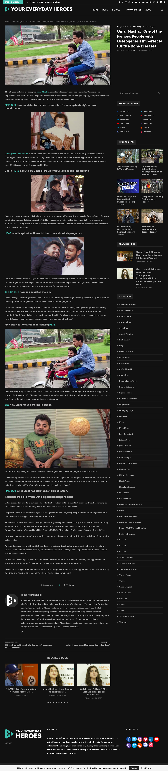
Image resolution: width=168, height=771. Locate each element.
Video (122, 604)
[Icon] (128, 156)
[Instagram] (126, 2)
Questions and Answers (130, 522)
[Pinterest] (129, 2)
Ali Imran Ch (125, 316)
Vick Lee (123, 598)
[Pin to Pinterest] (70, 585)
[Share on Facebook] (64, 585)
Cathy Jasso (124, 363)
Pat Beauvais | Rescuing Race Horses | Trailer (149, 229)
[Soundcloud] (143, 2)
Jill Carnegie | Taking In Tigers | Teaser (127, 167)
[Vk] (139, 2)
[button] (25, 2)
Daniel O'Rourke (126, 387)
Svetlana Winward (127, 563)
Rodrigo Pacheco (127, 534)
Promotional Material (129, 516)
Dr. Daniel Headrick (128, 398)
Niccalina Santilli (127, 487)
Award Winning (126, 334)
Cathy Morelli (125, 369)
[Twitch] (150, 2)
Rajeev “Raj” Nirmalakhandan (132, 528)
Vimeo (122, 610)
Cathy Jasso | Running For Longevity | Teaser (152, 199)
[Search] (161, 9)
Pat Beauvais (125, 498)
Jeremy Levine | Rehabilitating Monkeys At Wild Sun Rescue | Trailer (151, 170)
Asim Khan (124, 328)
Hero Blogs (124, 428)
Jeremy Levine (125, 451)
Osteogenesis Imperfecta (16, 153)
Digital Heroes (125, 392)
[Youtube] (136, 2)
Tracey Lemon (125, 575)
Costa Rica (124, 375)
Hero (121, 422)
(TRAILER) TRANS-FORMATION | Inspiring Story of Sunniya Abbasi (58, 2)
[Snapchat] (147, 2)
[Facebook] (119, 2)
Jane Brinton (125, 445)
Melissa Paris (125, 469)
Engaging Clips (126, 410)
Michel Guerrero (126, 475)
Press (121, 510)
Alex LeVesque (126, 310)
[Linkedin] (132, 2)
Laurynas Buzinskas (128, 463)
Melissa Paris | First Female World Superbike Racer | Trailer (126, 201)
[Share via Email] (73, 585)
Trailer (122, 581)
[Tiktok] (164, 2)
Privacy (8, 742)
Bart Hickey (124, 339)
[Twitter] (122, 2)
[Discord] (161, 2)
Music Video (125, 481)
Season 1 (123, 539)
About (149, 10)
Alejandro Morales (127, 304)
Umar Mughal (43, 91)
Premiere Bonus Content (130, 504)
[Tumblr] (152, 119)
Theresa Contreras (128, 569)
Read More (146, 768)
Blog (105, 10)
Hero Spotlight (126, 434)
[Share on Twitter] (67, 585)
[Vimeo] (154, 2)
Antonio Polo (125, 322)
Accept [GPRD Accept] (134, 768)
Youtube (123, 622)
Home (95, 10)
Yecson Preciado (126, 616)
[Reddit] (157, 2)
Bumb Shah (124, 357)
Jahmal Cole (124, 439)
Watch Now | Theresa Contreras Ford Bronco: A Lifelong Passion (149, 255)
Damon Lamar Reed (128, 381)
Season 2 (123, 545)
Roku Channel (133, 10)
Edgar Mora (124, 404)
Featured (123, 416)
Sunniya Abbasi (126, 557)
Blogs (121, 345)
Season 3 (123, 551)
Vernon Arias (125, 592)
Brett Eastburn (126, 351)
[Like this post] (61, 585)
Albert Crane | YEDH (127, 50)
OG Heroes (124, 492)
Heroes (116, 10)
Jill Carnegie (125, 457)
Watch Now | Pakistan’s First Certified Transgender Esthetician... (94, 691)
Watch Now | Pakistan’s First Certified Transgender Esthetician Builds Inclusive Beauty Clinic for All (149, 277)
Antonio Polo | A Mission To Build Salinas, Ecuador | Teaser (126, 231)
